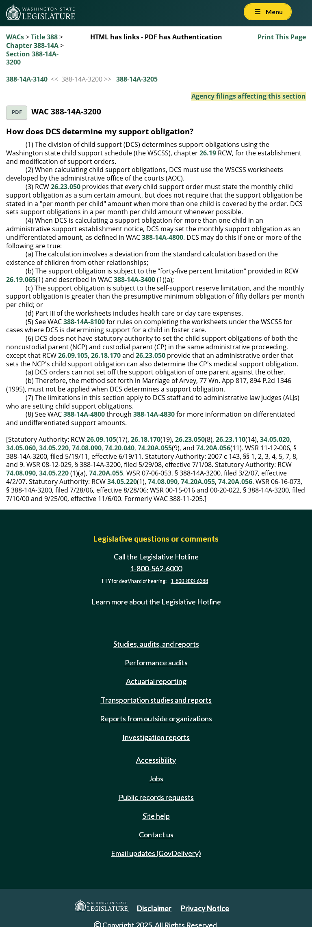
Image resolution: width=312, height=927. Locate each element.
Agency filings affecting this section (248, 96)
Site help (156, 815)
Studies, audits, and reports (156, 643)
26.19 (207, 152)
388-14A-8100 (84, 321)
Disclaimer (154, 908)
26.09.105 (73, 355)
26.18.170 (106, 355)
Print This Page (282, 36)
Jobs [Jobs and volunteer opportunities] (156, 778)
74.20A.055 (155, 447)
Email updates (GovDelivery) (156, 853)
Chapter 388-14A (32, 45)
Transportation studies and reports (156, 699)
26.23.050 (65, 186)
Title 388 (44, 36)
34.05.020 (275, 439)
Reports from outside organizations (156, 718)
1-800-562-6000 (156, 568)
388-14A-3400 (134, 279)
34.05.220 (54, 447)
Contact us (156, 834)
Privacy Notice (205, 908)
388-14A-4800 (162, 237)
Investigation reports (156, 737)
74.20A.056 (213, 447)
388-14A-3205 (137, 79)
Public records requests (156, 797)
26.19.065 (21, 279)
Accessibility (156, 759)
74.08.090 (87, 447)
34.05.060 (21, 447)
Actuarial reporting (156, 681)
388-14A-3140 (27, 79)
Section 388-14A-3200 (32, 58)
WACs (15, 36)
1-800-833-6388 (189, 581)
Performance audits (156, 662)
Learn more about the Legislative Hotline (156, 601)
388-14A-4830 (154, 414)
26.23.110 (230, 439)
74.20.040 (119, 447)
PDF (17, 112)
